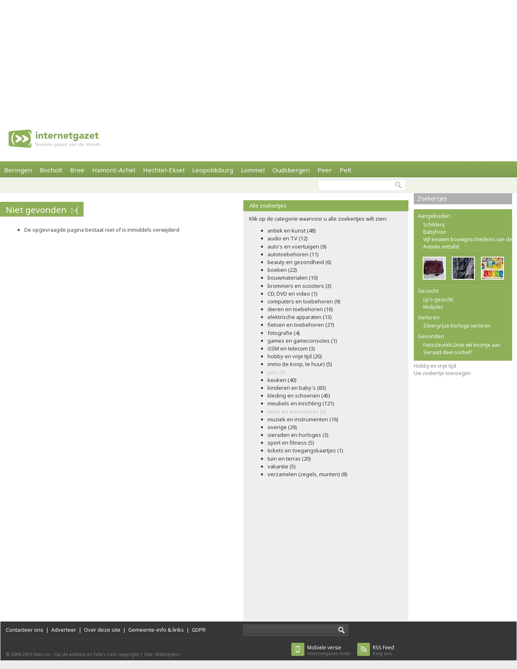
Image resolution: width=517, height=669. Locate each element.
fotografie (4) (284, 333)
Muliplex (433, 306)
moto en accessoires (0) (297, 411)
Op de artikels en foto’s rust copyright (96, 654)
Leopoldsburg (212, 170)
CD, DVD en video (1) (292, 293)
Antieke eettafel (441, 246)
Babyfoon (434, 231)
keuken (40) (282, 380)
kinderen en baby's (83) (297, 387)
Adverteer (63, 629)
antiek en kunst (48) (292, 230)
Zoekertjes (432, 198)
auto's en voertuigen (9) (297, 246)
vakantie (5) (282, 466)
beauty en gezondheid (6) (299, 262)
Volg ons (383, 650)
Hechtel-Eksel (163, 170)
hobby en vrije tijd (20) (295, 356)
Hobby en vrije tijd (435, 365)
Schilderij (433, 224)
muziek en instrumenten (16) (303, 419)
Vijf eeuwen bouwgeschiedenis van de (467, 239)
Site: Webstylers (162, 654)
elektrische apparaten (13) (300, 317)
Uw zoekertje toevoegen (442, 373)
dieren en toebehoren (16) (300, 309)
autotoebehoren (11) (293, 254)
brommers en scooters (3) (299, 285)
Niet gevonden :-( (42, 209)
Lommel (253, 170)
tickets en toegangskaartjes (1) (305, 450)
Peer (324, 170)
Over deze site (102, 629)
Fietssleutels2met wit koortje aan (461, 344)
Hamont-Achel (113, 170)
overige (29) (282, 427)
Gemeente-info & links (156, 629)
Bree (77, 170)
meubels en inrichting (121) (301, 403)
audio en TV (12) (288, 238)
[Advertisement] (165, 57)
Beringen (18, 170)
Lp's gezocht (438, 299)
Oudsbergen (291, 170)
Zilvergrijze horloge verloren (456, 325)
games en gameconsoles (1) (302, 340)
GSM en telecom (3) (291, 348)
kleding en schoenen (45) (299, 395)
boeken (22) (282, 269)
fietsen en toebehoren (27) (301, 324)
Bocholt (51, 170)
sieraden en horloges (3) (298, 434)
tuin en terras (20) (289, 458)
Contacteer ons (24, 629)
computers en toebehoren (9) (304, 301)
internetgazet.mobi (328, 650)
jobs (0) (277, 372)
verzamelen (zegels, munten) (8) (307, 474)
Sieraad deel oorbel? (447, 352)
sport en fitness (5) (291, 442)
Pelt (345, 170)
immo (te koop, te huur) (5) (300, 364)
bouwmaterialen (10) (293, 277)
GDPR (199, 629)
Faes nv (42, 654)
